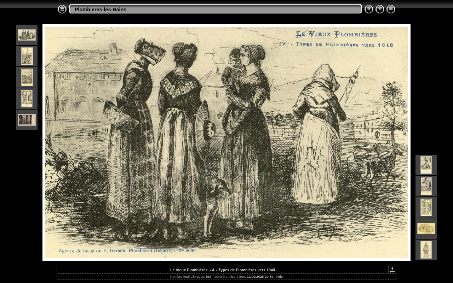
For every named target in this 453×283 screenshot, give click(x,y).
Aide (279, 276)
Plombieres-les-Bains (100, 9)
